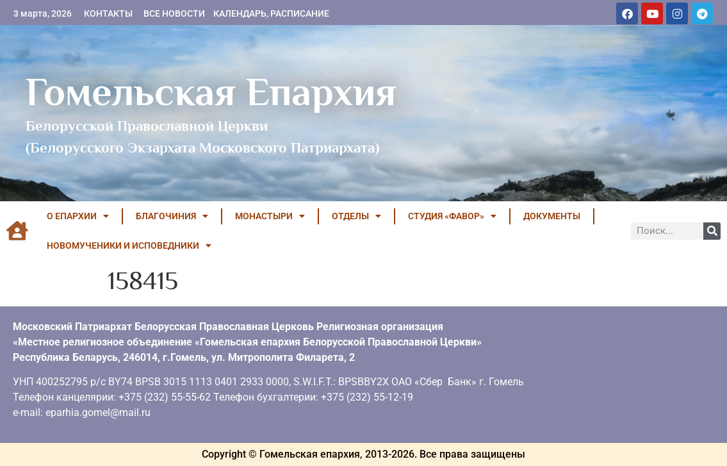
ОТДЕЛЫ (356, 216)
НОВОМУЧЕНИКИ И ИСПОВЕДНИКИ (129, 245)
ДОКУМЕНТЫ (551, 216)
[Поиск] (712, 231)
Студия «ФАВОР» (452, 216)
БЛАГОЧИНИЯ (172, 216)
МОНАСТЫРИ (270, 216)
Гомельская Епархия (211, 91)
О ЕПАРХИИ (78, 216)
